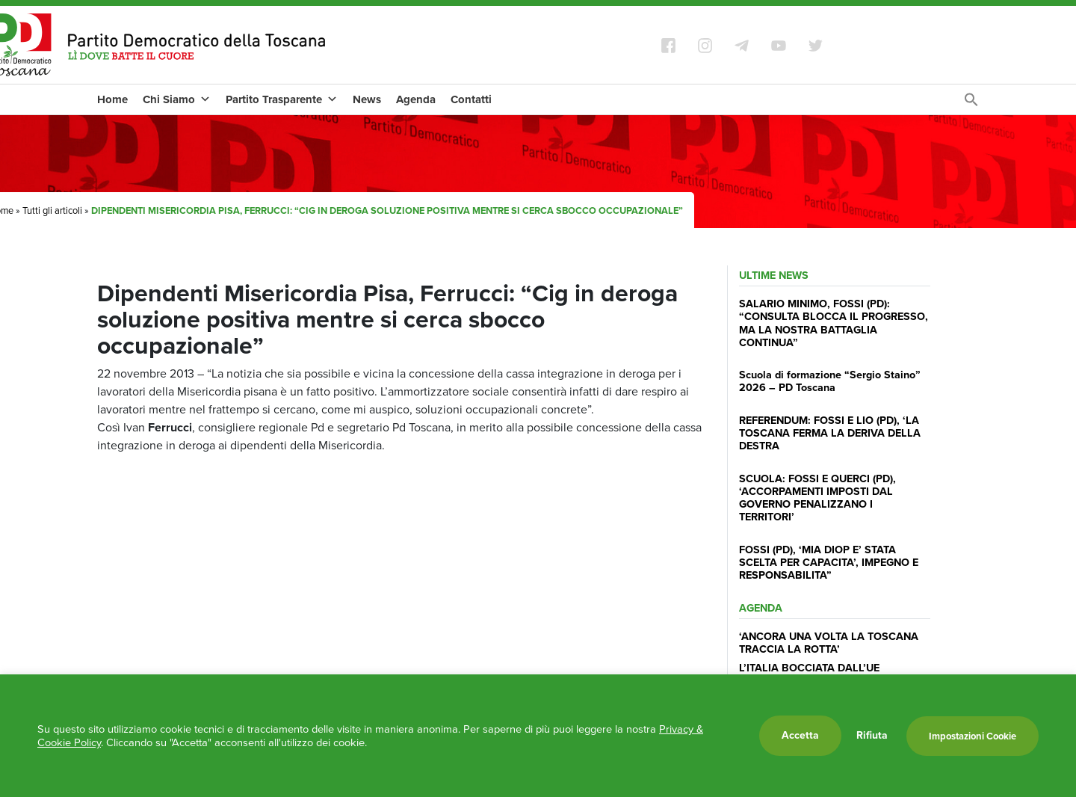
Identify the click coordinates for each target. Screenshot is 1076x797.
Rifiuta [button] (872, 735)
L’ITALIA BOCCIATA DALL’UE (809, 667)
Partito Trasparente (282, 99)
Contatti (471, 99)
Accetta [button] (800, 735)
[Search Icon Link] (971, 103)
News (367, 99)
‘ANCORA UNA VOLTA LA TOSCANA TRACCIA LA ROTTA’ (828, 642)
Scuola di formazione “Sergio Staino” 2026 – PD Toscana (830, 381)
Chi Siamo (177, 99)
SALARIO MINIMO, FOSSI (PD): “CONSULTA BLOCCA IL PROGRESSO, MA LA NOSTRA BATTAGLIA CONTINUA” (833, 323)
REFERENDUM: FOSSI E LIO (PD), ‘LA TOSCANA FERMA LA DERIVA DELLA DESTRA (830, 433)
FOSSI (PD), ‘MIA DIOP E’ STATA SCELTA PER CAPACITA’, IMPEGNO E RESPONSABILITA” (828, 562)
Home (112, 99)
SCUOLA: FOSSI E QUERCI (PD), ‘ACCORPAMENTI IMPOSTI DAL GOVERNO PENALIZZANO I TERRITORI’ (817, 498)
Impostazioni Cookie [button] (972, 736)
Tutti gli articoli (52, 210)
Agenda (416, 99)
